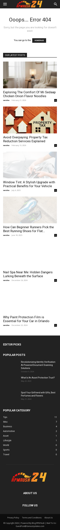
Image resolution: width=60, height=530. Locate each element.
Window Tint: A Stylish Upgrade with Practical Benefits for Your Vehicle (29, 184)
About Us (48, 517)
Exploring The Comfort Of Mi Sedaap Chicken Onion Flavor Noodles (29, 94)
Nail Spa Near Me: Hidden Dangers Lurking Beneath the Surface (28, 274)
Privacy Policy (13, 517)
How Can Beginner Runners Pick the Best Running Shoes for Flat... (28, 229)
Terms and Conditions (31, 517)
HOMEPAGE (39, 40)
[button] (5, 4)
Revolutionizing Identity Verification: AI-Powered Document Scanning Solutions (38, 365)
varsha (6, 100)
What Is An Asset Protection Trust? (38, 377)
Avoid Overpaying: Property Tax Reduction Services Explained (25, 139)
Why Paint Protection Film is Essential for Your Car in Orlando (26, 319)
